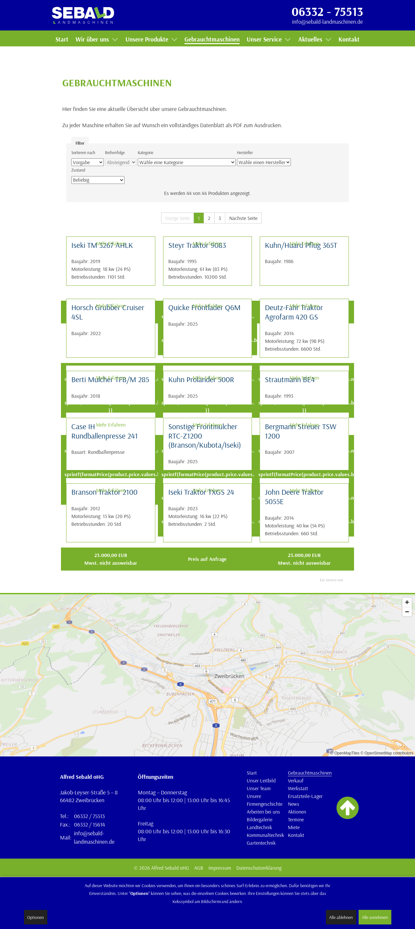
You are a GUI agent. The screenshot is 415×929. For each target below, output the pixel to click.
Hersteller (245, 152)
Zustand (78, 170)
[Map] (207, 675)
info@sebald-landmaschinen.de (327, 21)
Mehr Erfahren (110, 243)
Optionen (35, 917)
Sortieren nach (83, 152)
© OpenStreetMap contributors (387, 753)
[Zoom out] (407, 611)
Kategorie (145, 152)
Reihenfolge (115, 152)
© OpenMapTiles (345, 753)
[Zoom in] (407, 602)
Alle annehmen (375, 917)
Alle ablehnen (341, 917)
